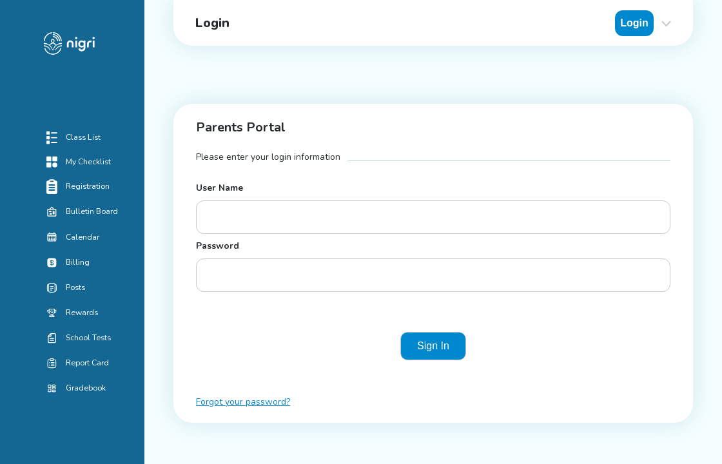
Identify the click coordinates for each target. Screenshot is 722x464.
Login (634, 22)
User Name (219, 188)
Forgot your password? (243, 402)
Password (217, 246)
